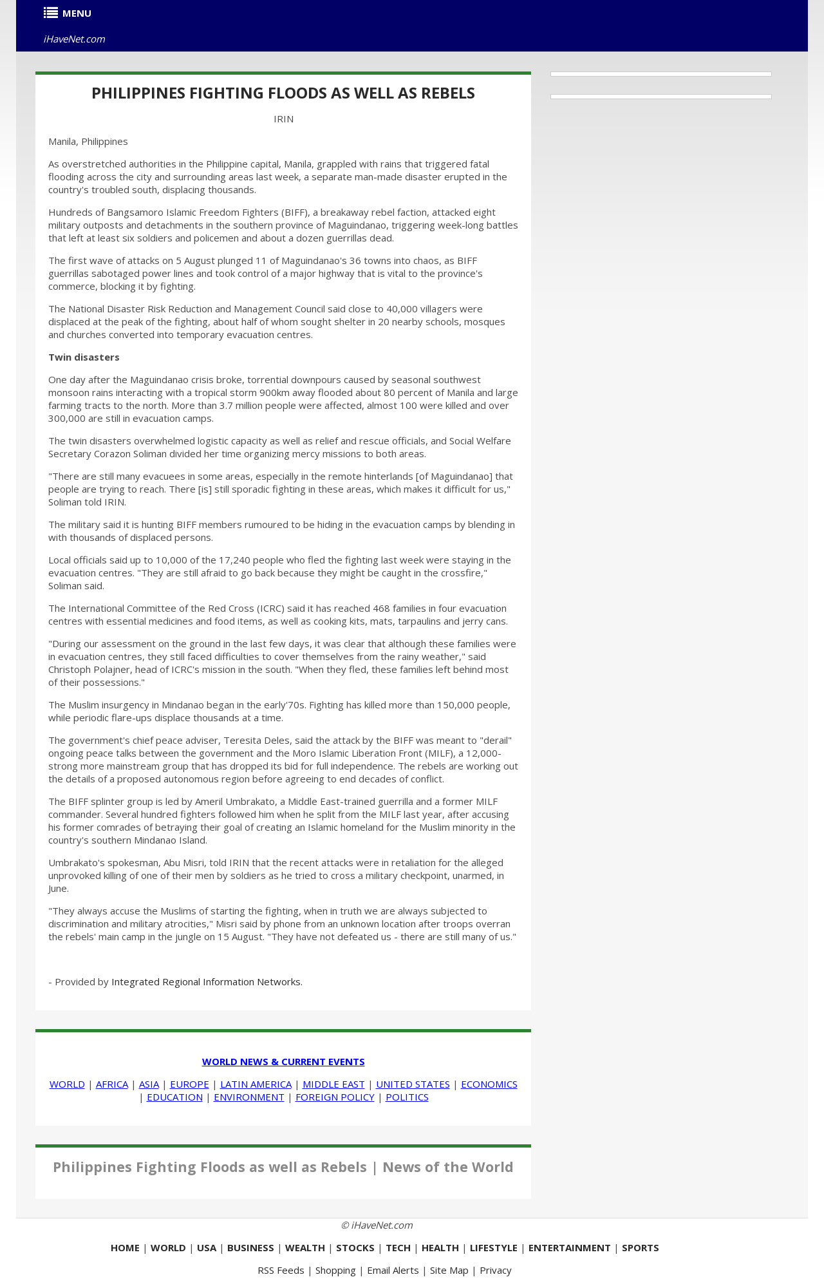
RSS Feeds (281, 1269)
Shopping (335, 1269)
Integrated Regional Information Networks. (207, 981)
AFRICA (112, 1083)
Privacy (496, 1269)
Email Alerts (393, 1269)
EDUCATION (175, 1096)
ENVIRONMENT (249, 1096)
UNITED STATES (413, 1083)
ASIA (149, 1083)
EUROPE (189, 1083)
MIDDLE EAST (334, 1083)
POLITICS (407, 1096)
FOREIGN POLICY (335, 1096)
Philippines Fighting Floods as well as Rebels (283, 92)
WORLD (67, 1083)
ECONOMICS (489, 1083)
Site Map (449, 1269)
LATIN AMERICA (256, 1083)
